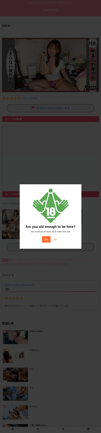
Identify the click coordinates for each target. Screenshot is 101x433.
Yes (46, 239)
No (55, 239)
